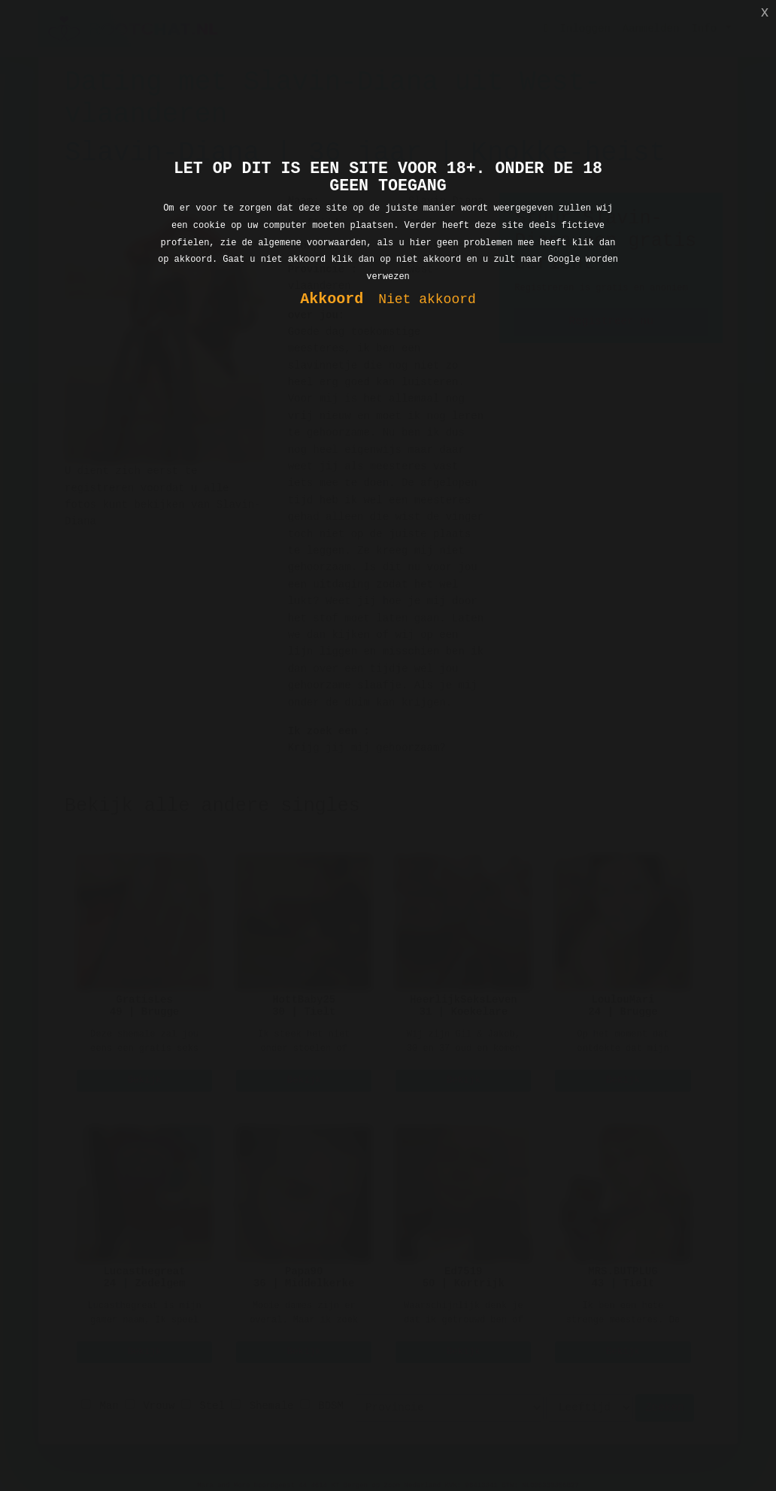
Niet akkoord (427, 299)
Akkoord (331, 299)
